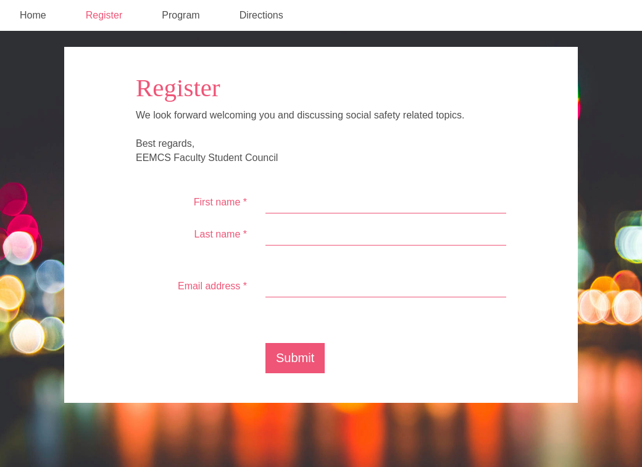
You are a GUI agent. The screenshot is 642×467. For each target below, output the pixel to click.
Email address (212, 286)
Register (104, 15)
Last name (220, 234)
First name (220, 202)
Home (33, 15)
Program (180, 15)
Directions (261, 15)
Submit (295, 358)
